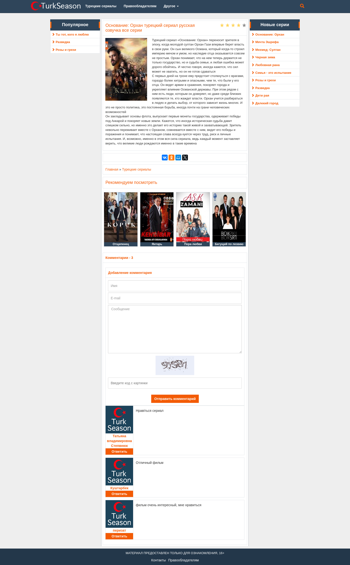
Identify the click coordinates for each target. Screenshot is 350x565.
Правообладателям (183, 560)
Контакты (158, 560)
